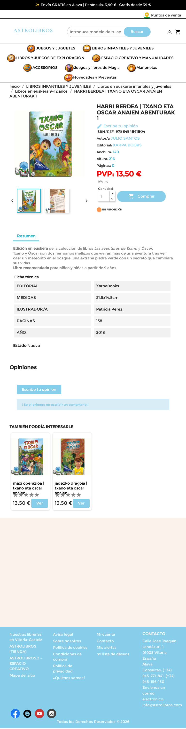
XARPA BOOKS (127, 146)
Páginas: (104, 166)
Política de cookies (70, 648)
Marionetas (146, 68)
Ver (39, 504)
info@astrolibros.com (162, 706)
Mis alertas (106, 648)
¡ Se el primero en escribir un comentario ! (55, 406)
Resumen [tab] (26, 237)
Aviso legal (63, 635)
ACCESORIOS (44, 68)
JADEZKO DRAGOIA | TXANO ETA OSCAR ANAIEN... (71, 489)
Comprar (141, 197)
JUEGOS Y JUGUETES (55, 49)
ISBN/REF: (106, 132)
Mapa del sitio (22, 676)
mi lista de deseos (113, 655)
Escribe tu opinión (117, 127)
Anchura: (104, 153)
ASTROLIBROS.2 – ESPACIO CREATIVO (25, 664)
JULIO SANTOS (125, 139)
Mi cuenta (106, 635)
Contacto (105, 642)
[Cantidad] (104, 197)
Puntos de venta (138, 15)
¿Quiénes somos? (69, 678)
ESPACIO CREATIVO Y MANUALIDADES (137, 58)
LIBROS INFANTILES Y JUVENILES (123, 49)
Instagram (51, 714)
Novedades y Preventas (95, 78)
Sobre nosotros (67, 642)
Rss (27, 714)
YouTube (39, 714)
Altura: (102, 160)
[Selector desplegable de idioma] (171, 15)
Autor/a (103, 139)
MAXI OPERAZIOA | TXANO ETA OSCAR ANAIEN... (28, 489)
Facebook (15, 714)
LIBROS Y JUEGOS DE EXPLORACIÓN (50, 58)
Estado (19, 346)
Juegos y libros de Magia (97, 68)
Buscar (137, 32)
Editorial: (104, 146)
